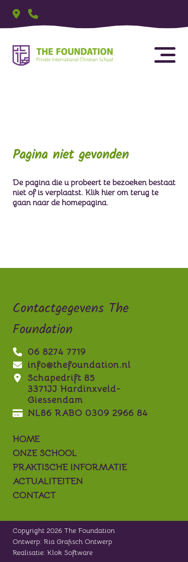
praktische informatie (70, 467)
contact (34, 495)
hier (108, 193)
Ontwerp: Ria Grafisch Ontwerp (62, 541)
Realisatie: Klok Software (53, 552)
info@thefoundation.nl (72, 364)
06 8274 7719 (49, 351)
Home (26, 439)
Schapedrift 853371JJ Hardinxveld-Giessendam (67, 388)
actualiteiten (48, 481)
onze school (45, 453)
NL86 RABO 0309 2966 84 (80, 412)
